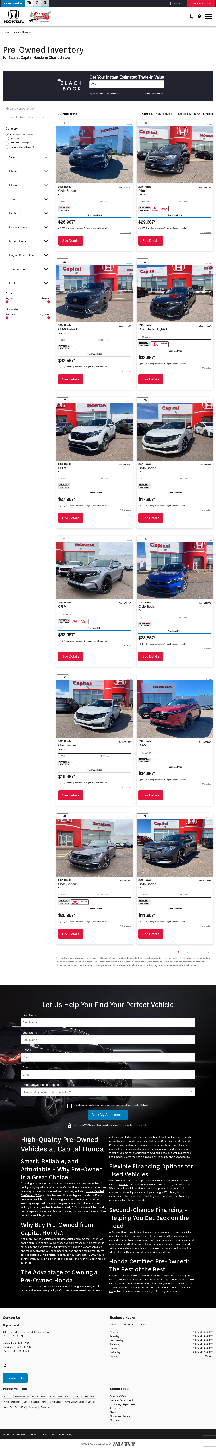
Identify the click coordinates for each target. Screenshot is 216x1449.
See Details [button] (70, 240)
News (113, 1412)
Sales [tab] (113, 1324)
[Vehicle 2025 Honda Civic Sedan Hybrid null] (175, 293)
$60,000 (46, 298)
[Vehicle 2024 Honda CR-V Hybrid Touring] (94, 293)
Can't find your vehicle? (153, 94)
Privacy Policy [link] (142, 1125)
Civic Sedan (56, 1402)
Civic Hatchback (12, 1402)
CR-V (76, 1396)
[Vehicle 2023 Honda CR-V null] (94, 570)
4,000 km (10, 314)
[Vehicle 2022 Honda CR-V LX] (94, 432)
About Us (115, 1408)
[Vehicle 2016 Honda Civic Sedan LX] (175, 848)
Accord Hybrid (22, 1396)
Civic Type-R (10, 1407)
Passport (45, 1407)
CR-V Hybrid (89, 1396)
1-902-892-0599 (19, 1350)
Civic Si (91, 1402)
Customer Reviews (121, 1416)
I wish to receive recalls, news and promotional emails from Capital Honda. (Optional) (111, 1105)
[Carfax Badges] (64, 208)
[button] (13, 3)
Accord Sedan (39, 1396)
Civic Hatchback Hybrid (35, 1402)
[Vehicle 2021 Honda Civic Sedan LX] (175, 432)
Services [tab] (128, 1324)
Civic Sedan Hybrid (74, 1402)
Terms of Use (48, 1434)
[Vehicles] (126, 84)
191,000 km (44, 314)
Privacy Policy (66, 1434)
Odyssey (33, 1407)
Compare (129, 124)
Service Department (121, 1400)
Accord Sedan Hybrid (60, 1396)
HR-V (22, 1407)
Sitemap (33, 1434)
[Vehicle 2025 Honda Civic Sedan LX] (94, 154)
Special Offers (118, 1396)
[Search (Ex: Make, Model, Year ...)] (28, 117)
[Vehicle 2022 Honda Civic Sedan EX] (175, 570)
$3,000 (9, 298)
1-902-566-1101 (20, 1342)
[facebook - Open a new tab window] (5, 1366)
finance (123, 1184)
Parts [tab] (144, 1324)
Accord (7, 1396)
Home (6, 32)
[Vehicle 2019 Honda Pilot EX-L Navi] (175, 154)
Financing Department (122, 1404)
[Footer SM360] (124, 1444)
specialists (174, 1243)
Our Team (115, 1420)
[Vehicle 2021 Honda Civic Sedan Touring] (94, 709)
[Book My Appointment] (108, 1115)
